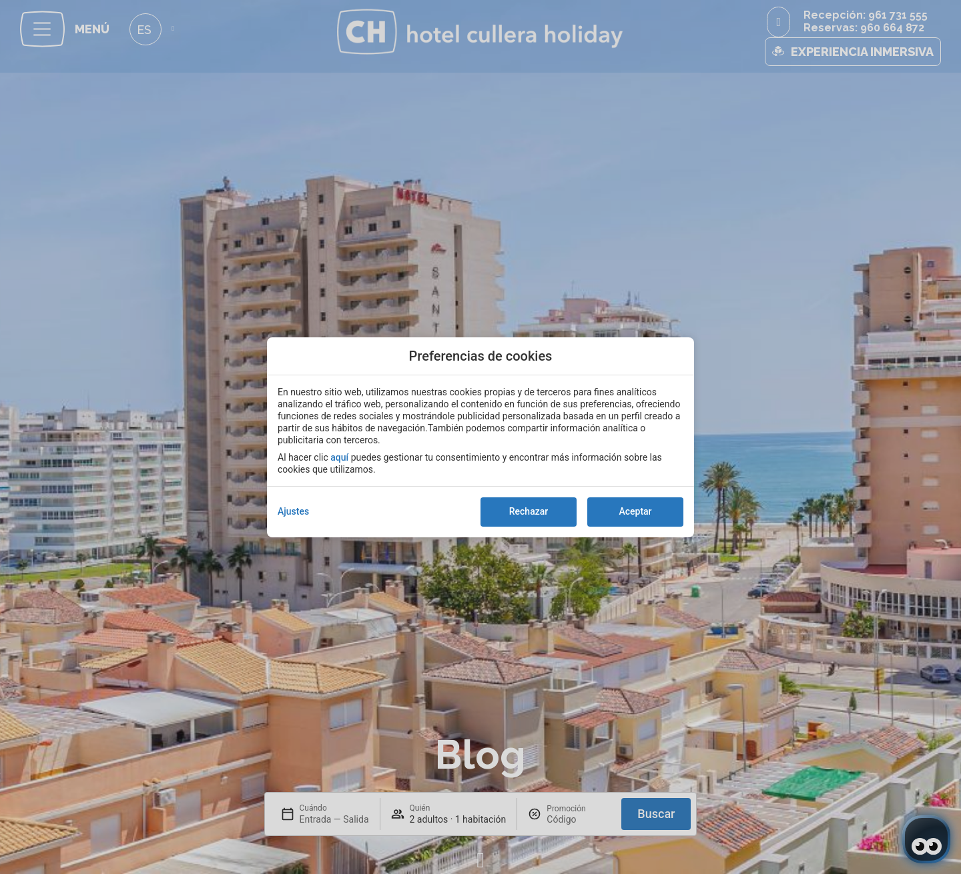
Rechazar (528, 511)
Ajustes (293, 511)
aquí (339, 457)
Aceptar (635, 511)
